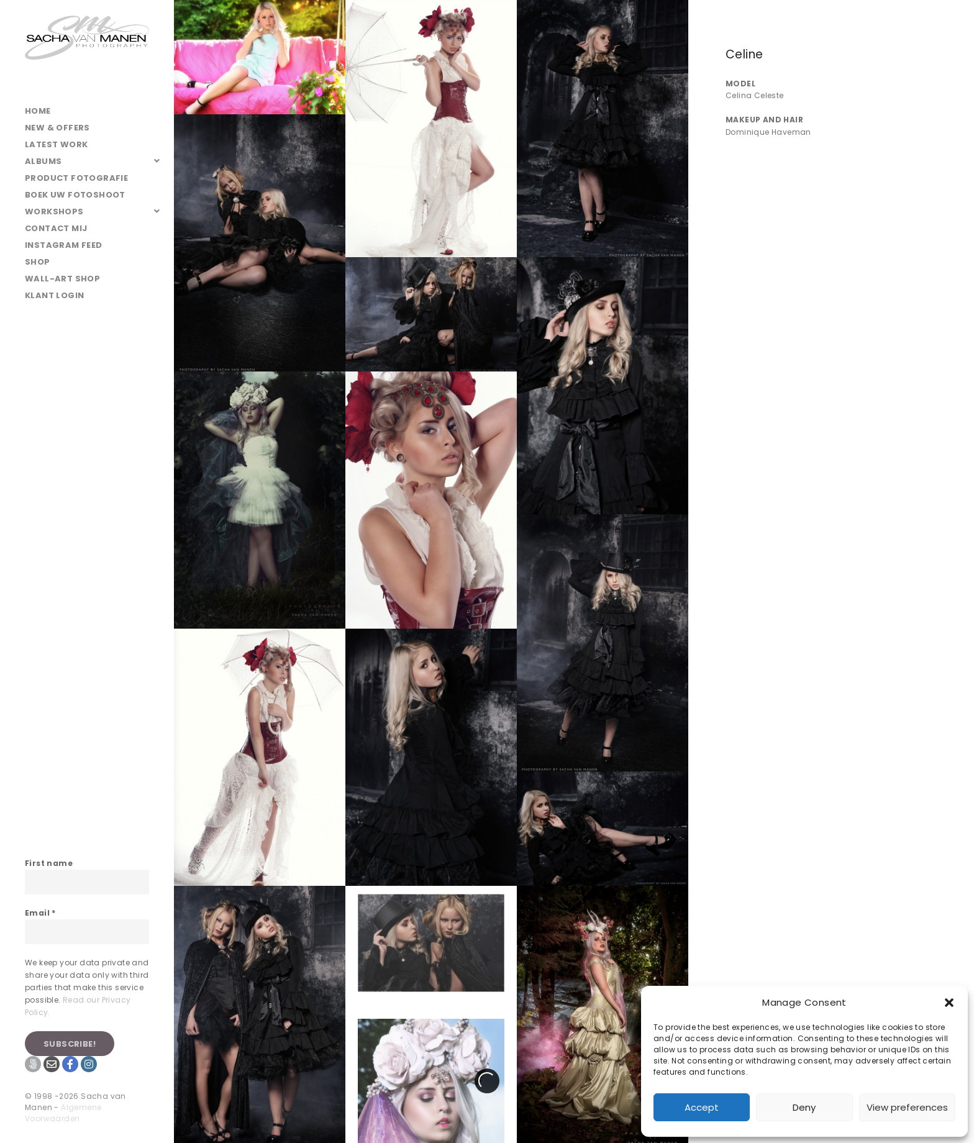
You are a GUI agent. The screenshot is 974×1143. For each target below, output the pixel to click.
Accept (702, 1107)
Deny (804, 1107)
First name (49, 863)
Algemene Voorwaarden (63, 1113)
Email (40, 913)
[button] (949, 1002)
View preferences (907, 1107)
